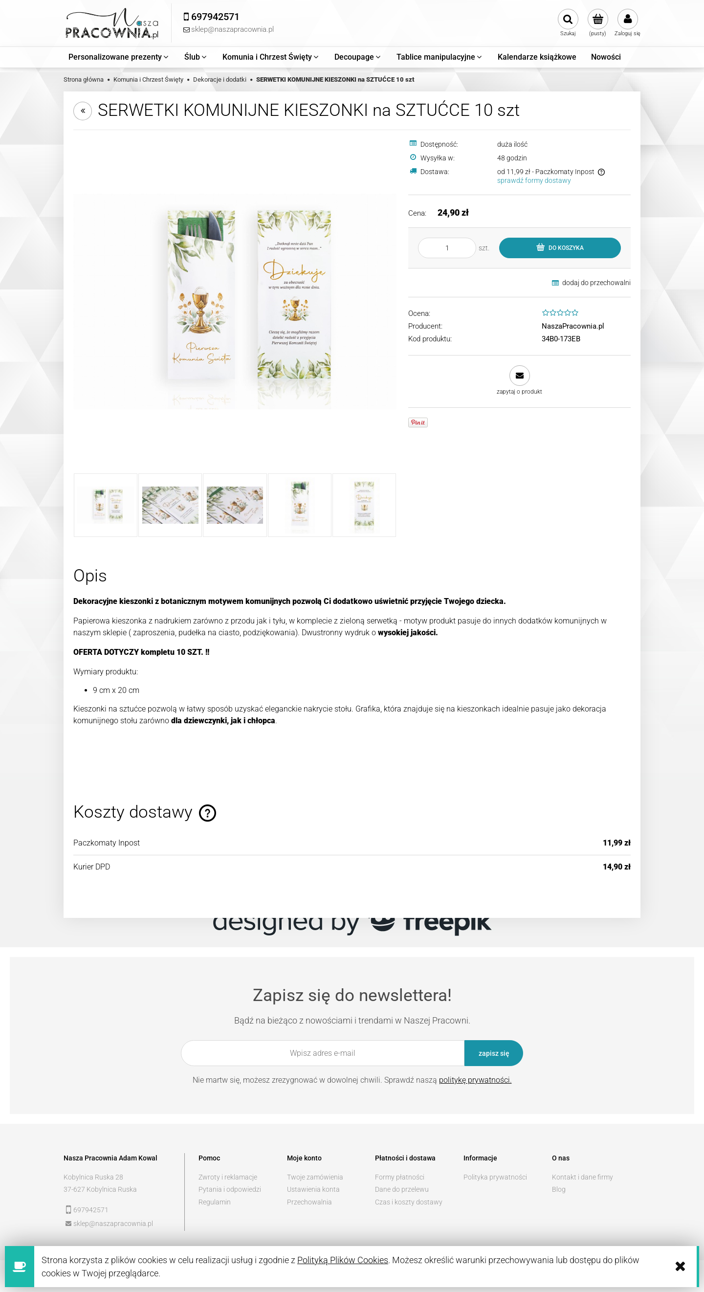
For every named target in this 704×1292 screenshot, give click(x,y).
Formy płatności (399, 1177)
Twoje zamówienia (315, 1177)
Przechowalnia (309, 1202)
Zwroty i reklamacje (227, 1177)
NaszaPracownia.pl (573, 326)
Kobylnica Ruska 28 (93, 1177)
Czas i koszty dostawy (408, 1202)
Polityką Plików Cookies (342, 1260)
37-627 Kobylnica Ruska (100, 1189)
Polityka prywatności (495, 1177)
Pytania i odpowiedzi (229, 1189)
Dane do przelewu (402, 1189)
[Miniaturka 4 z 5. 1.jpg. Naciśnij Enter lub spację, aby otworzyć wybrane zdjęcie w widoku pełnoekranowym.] (299, 505)
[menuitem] (119, 57)
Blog (559, 1189)
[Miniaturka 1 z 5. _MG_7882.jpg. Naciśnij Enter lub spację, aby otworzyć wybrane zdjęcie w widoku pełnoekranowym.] (105, 505)
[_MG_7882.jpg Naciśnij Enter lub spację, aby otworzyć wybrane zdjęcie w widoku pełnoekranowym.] (234, 301)
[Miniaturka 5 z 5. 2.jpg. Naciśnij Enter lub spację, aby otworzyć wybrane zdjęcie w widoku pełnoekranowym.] (364, 505)
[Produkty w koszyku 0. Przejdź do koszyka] (598, 23)
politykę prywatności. (475, 1080)
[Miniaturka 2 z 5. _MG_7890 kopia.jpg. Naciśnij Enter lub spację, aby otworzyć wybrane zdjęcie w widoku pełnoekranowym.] (170, 505)
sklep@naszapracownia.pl (113, 1223)
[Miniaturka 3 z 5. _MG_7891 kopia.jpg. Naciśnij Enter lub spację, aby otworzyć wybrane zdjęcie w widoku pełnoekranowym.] (234, 505)
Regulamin (214, 1202)
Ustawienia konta (313, 1189)
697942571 (91, 1210)
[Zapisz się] (493, 1053)
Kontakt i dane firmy (582, 1177)
